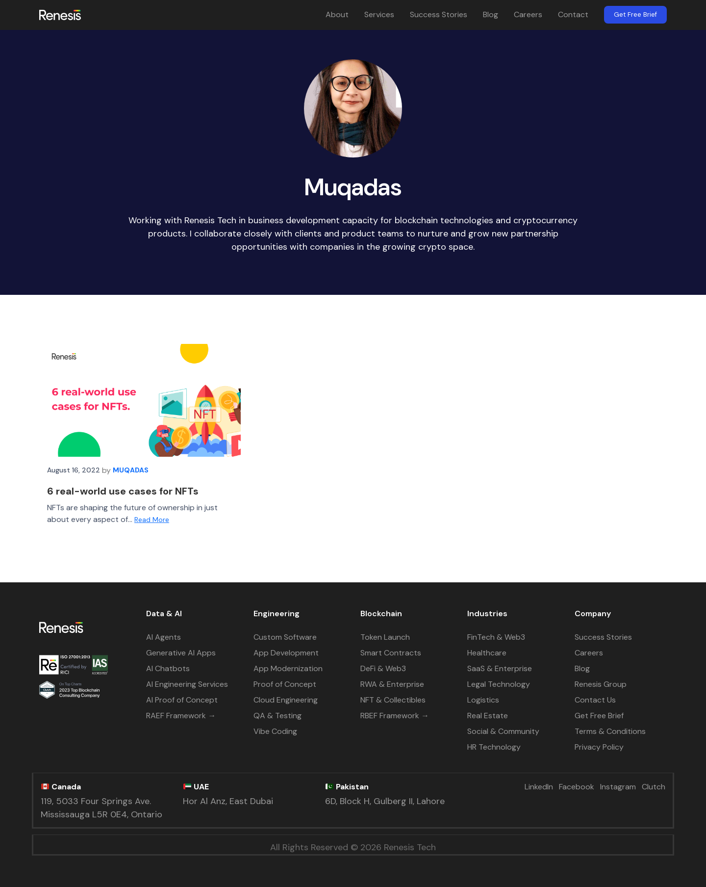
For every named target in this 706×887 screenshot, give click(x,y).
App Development (286, 653)
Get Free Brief (635, 14)
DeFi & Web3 (383, 668)
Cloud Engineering (285, 700)
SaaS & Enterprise (499, 668)
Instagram (618, 787)
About (337, 14)
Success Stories (438, 14)
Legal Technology (498, 684)
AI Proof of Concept (182, 700)
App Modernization (288, 668)
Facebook (576, 787)
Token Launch (385, 637)
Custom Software (285, 637)
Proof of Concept (284, 684)
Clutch (653, 787)
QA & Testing (277, 715)
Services (379, 14)
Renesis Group (601, 684)
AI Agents (163, 637)
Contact (573, 14)
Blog (490, 14)
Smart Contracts (390, 653)
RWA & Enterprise (392, 684)
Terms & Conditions (610, 731)
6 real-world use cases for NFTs (123, 491)
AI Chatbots (168, 668)
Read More (151, 519)
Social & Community (503, 731)
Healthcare (486, 653)
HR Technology (494, 747)
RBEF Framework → (394, 715)
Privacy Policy (599, 747)
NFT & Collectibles (393, 700)
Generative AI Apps (181, 653)
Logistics (483, 700)
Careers (528, 14)
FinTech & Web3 (496, 637)
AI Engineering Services (187, 684)
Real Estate (487, 715)
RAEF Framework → (181, 715)
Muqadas (131, 470)
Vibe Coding (275, 731)
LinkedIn (539, 787)
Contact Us (595, 700)
